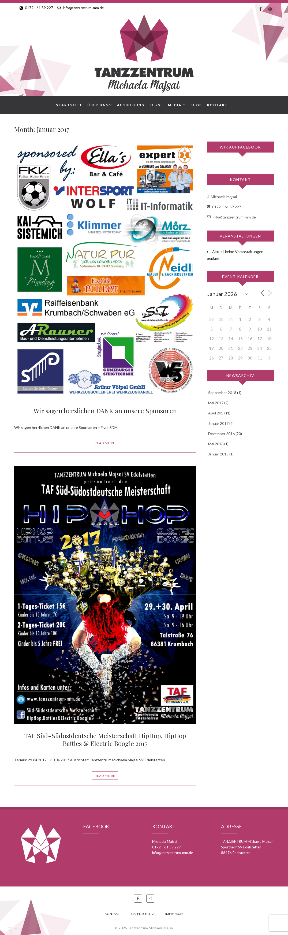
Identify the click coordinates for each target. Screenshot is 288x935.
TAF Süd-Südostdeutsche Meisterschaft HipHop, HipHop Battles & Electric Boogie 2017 (105, 739)
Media (175, 105)
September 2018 (222, 392)
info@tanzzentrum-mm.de (80, 8)
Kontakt (217, 105)
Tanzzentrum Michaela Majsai (151, 928)
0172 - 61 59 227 (36, 8)
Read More (105, 443)
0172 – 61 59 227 (224, 207)
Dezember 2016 (221, 433)
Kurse (156, 105)
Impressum (174, 914)
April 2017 (216, 413)
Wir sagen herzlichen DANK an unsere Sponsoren (105, 410)
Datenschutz (142, 914)
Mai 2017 (215, 402)
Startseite (69, 105)
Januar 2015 (218, 454)
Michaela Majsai (222, 196)
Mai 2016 (215, 443)
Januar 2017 (218, 423)
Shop (196, 105)
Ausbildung (131, 105)
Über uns (97, 105)
